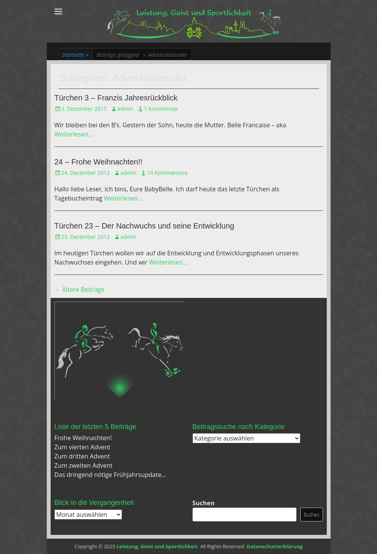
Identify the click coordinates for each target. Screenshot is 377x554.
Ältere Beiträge (79, 289)
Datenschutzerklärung (274, 546)
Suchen (204, 503)
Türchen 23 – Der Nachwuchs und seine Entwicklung (144, 226)
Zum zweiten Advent (83, 465)
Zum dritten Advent (82, 456)
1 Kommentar (161, 108)
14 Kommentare (167, 172)
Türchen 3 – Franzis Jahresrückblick (116, 98)
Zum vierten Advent (82, 447)
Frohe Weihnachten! (83, 438)
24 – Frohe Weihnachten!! (98, 162)
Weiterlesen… (73, 134)
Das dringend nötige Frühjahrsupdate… (110, 474)
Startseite (75, 55)
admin (125, 108)
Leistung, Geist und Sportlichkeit (157, 546)
